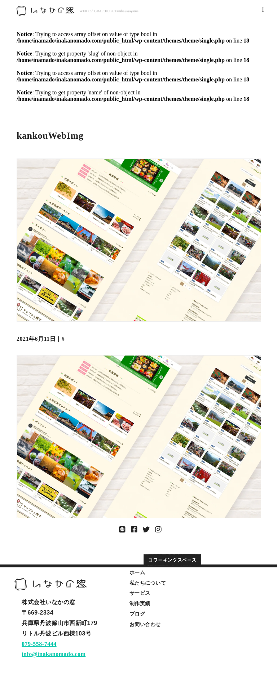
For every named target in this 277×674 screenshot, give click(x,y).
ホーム (137, 572)
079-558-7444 (39, 644)
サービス (139, 593)
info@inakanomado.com (53, 654)
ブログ (137, 614)
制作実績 (139, 603)
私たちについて (147, 583)
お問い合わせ (145, 624)
